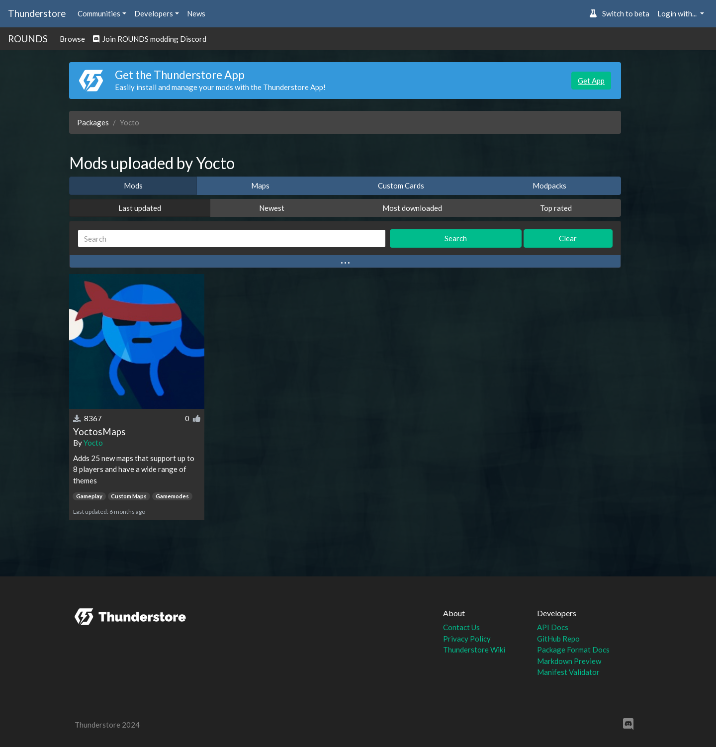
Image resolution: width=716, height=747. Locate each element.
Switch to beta (619, 13)
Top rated (556, 207)
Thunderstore (37, 13)
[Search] (232, 238)
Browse (72, 38)
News (196, 13)
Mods (133, 185)
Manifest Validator (568, 671)
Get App (591, 80)
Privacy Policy (467, 638)
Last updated (139, 207)
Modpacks (549, 185)
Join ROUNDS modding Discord (149, 38)
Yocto (93, 442)
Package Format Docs (573, 649)
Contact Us (461, 627)
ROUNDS (28, 38)
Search (456, 238)
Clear (568, 238)
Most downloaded (412, 207)
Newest (271, 207)
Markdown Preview (569, 660)
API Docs (552, 627)
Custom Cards (401, 185)
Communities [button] (99, 13)
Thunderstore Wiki (474, 649)
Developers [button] (153, 13)
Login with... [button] (677, 13)
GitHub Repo (558, 638)
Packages (93, 122)
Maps (260, 185)
